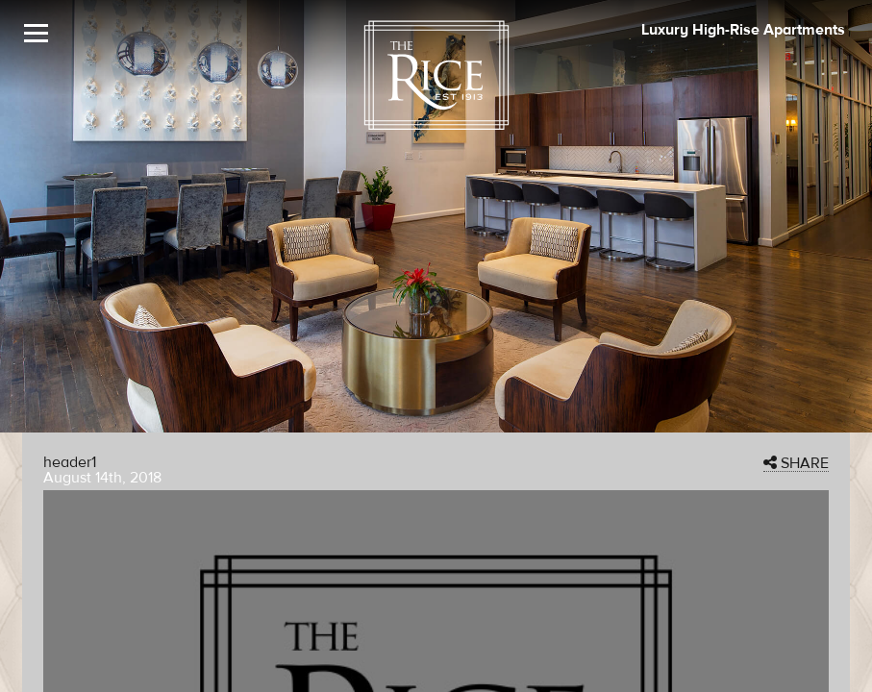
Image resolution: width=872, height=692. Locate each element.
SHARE (796, 463)
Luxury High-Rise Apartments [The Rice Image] (743, 29)
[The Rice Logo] (436, 75)
